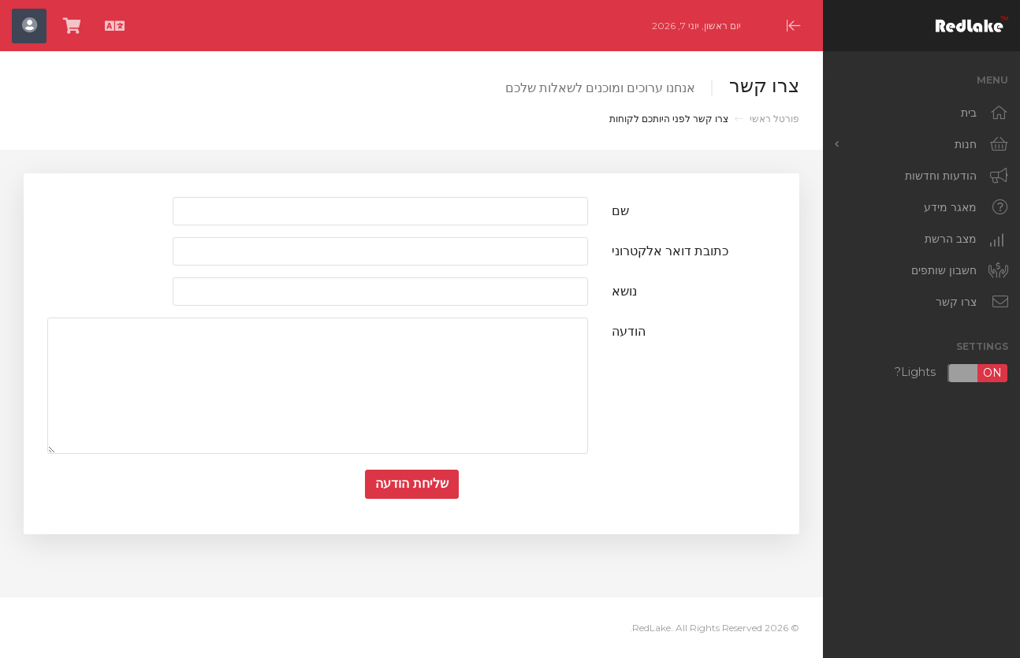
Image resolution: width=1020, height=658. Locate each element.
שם (620, 210)
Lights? (951, 373)
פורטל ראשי (774, 119)
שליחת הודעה (412, 483)
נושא (624, 291)
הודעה (629, 331)
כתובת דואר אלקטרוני (670, 250)
